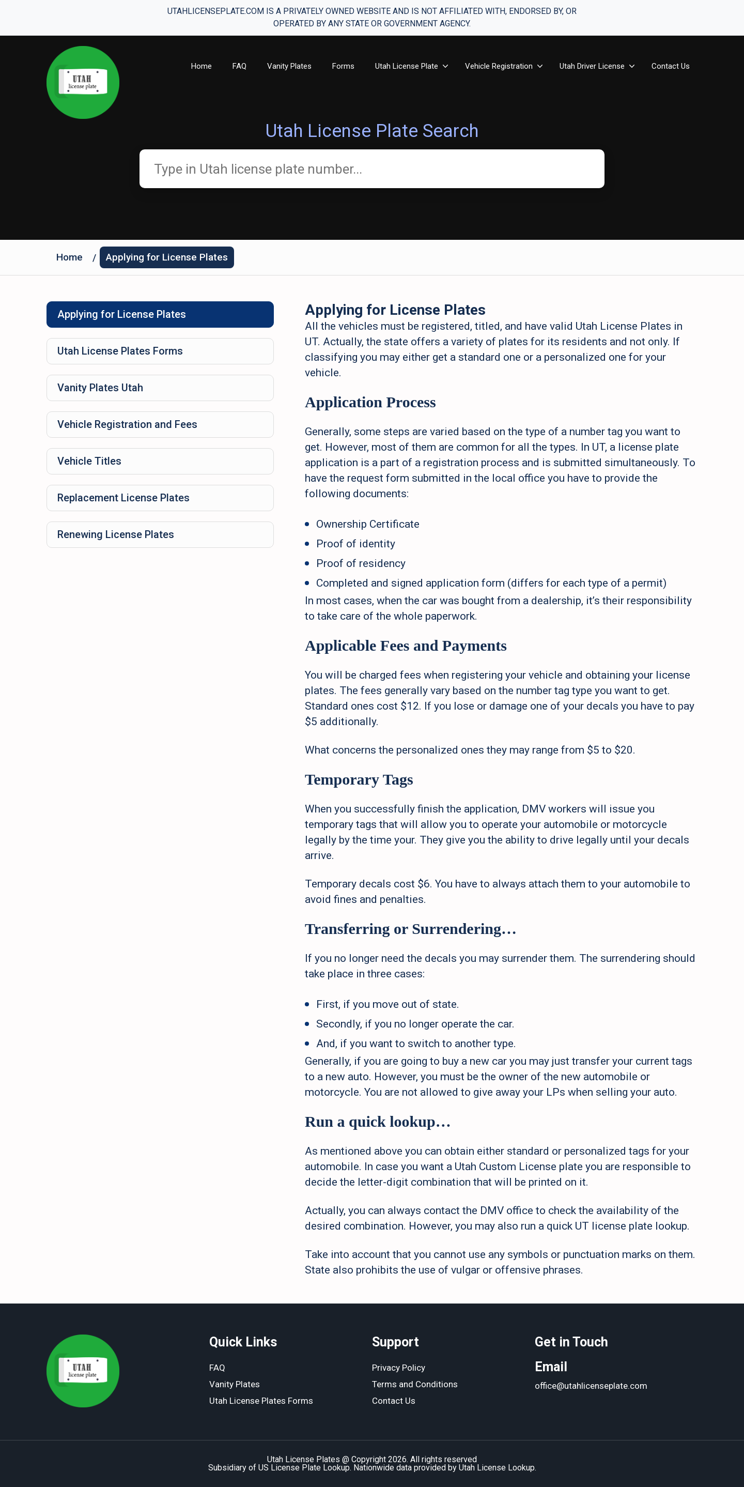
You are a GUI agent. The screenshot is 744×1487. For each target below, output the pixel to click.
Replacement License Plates (123, 498)
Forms (343, 66)
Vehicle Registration (499, 66)
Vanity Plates (289, 66)
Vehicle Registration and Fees (127, 424)
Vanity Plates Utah (100, 387)
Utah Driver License (592, 66)
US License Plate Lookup (304, 1468)
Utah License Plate (406, 66)
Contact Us (671, 66)
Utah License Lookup (497, 1468)
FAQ (239, 66)
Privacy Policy (398, 1367)
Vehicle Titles (89, 461)
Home (201, 66)
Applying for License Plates (167, 257)
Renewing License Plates (115, 534)
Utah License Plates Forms (120, 351)
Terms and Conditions (415, 1384)
